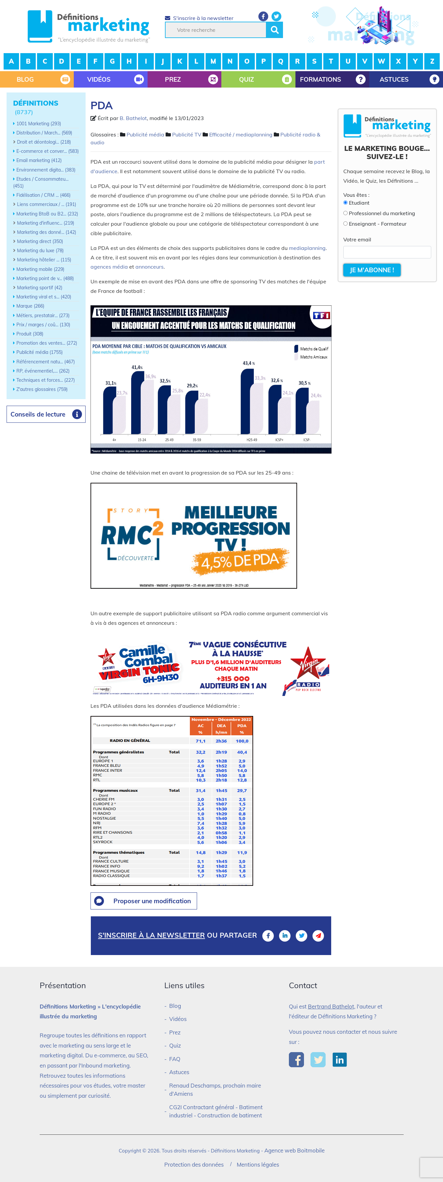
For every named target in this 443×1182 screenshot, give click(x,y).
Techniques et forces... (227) (45, 380)
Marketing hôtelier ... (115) (44, 260)
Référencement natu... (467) (45, 362)
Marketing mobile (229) (40, 269)
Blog (175, 1005)
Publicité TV (186, 134)
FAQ (174, 1058)
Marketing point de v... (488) (45, 278)
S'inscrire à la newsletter (199, 18)
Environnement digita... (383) (45, 170)
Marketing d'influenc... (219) (45, 223)
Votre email (357, 239)
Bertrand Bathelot (331, 1006)
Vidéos (178, 1018)
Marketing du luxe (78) (40, 251)
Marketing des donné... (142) (46, 232)
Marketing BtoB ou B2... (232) (47, 214)
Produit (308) (29, 334)
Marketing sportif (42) (39, 288)
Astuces (179, 1072)
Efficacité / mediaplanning (240, 134)
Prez (175, 1032)
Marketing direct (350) (40, 241)
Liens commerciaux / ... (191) (46, 204)
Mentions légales (258, 1164)
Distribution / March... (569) (44, 133)
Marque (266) (30, 306)
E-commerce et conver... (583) (47, 151)
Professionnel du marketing (382, 213)
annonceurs (149, 266)
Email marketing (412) (39, 160)
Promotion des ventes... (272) (46, 343)
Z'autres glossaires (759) (42, 389)
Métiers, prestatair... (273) (43, 315)
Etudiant (359, 202)
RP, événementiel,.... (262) (43, 371)
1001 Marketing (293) (38, 124)
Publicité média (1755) (39, 352)
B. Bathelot (133, 118)
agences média (109, 266)
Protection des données (194, 1164)
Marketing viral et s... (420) (43, 297)
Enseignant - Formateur (378, 223)
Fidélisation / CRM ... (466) (43, 195)
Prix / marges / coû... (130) (43, 325)
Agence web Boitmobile (294, 1150)
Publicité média (145, 134)
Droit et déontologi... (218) (44, 142)
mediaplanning (307, 248)
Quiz (175, 1045)
